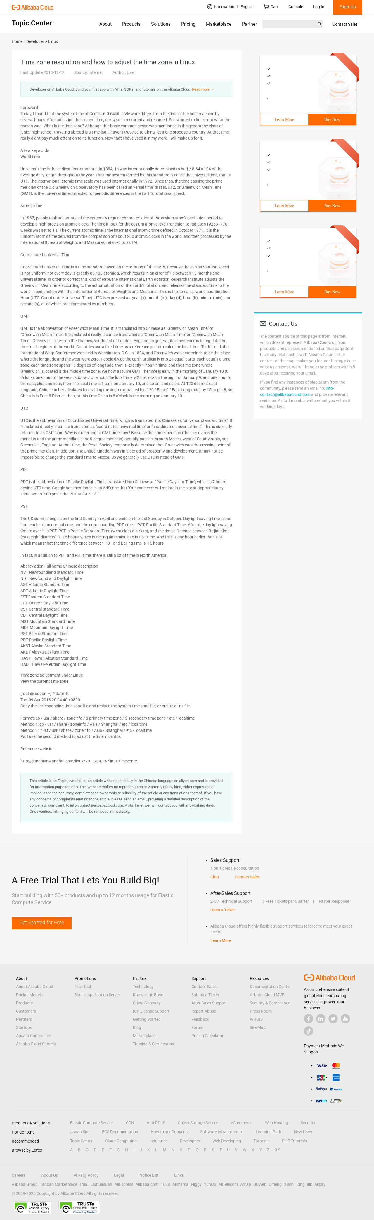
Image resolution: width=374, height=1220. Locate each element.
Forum (197, 1027)
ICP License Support (151, 1011)
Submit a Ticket (205, 994)
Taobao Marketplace (58, 1184)
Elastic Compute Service (91, 1122)
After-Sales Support (209, 1003)
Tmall (84, 1184)
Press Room (261, 1011)
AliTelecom (228, 1184)
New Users (303, 1131)
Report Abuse (203, 1011)
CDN (130, 1122)
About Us (49, 1175)
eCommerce (241, 1122)
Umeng (275, 1184)
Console (295, 6)
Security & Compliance (270, 1003)
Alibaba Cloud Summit (36, 1043)
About (105, 24)
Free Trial (83, 986)
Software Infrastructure (221, 1131)
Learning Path (268, 1131)
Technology (143, 986)
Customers (26, 1011)
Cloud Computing (121, 1140)
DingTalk (304, 1184)
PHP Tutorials (294, 1140)
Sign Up (348, 7)
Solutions (161, 24)
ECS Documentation (120, 1131)
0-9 (277, 1150)
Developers (190, 1140)
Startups (24, 1027)
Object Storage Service (198, 1122)
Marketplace (218, 24)
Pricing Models (29, 994)
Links (179, 1175)
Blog (137, 1027)
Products (131, 24)
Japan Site (79, 1131)
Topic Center (81, 1140)
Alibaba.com (147, 1184)
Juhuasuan (101, 1184)
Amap (245, 1184)
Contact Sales (345, 24)
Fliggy (196, 1184)
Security (308, 1122)
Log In (318, 6)
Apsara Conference (33, 1035)
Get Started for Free (41, 922)
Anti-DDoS (156, 1122)
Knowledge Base (148, 994)
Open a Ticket (222, 910)
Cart (271, 6)
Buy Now (332, 119)
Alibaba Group (25, 1184)
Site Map (258, 1027)
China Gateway (147, 1003)
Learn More (284, 119)
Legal (119, 1175)
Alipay (319, 1184)
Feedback (200, 1019)
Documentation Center (270, 986)
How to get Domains (169, 1131)
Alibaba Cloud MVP (267, 994)
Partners (250, 24)
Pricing (188, 24)
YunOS (210, 1184)
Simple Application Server (97, 994)
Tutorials (261, 1140)
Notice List (149, 1175)
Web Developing (226, 1140)
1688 (165, 1184)
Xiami (289, 1184)
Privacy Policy (85, 1175)
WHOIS (256, 1019)
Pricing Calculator (207, 1035)
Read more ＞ (203, 89)
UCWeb (259, 1184)
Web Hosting (276, 1122)
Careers (19, 1175)
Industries (158, 1140)
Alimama (180, 1184)
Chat (214, 877)
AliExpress (124, 1184)
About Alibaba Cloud (34, 986)
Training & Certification (153, 1043)
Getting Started (147, 1019)
